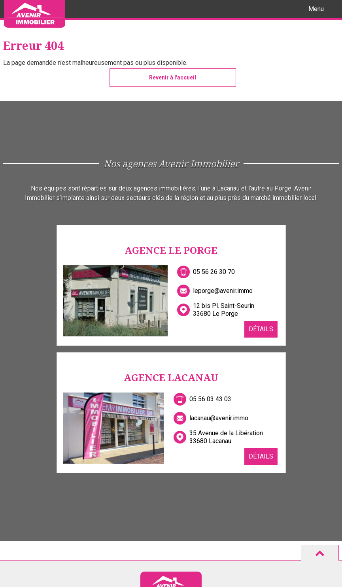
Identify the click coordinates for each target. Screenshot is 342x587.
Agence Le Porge (171, 250)
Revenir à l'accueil (172, 77)
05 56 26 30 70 (214, 272)
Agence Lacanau (171, 377)
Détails (261, 329)
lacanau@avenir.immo (218, 418)
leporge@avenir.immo (223, 290)
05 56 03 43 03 (210, 399)
